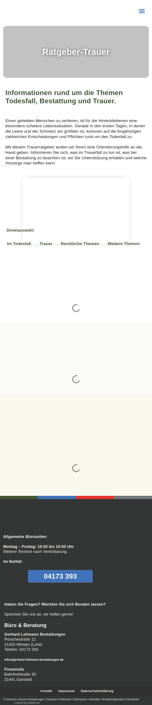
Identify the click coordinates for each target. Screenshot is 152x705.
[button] (142, 11)
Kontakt (46, 691)
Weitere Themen (124, 243)
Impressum (66, 691)
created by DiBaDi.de (27, 702)
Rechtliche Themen (80, 243)
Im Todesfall (19, 243)
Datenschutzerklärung (97, 691)
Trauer (46, 243)
